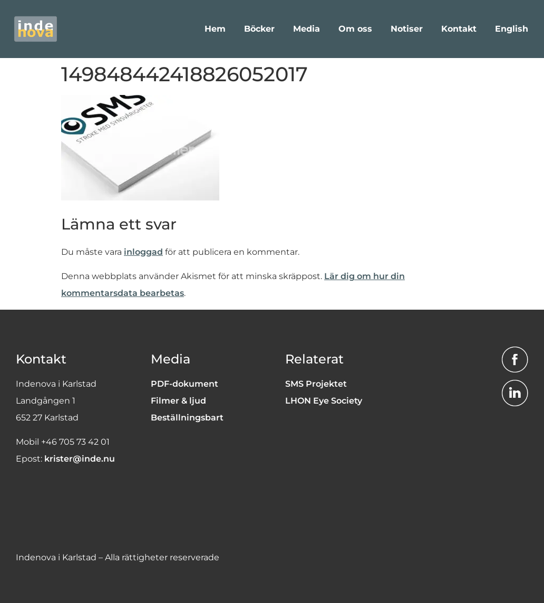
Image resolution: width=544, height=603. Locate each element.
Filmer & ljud (178, 401)
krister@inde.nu (79, 459)
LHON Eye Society (323, 401)
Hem (215, 29)
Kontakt (459, 29)
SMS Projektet (316, 384)
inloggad (143, 252)
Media (306, 29)
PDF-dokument (184, 384)
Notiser (407, 29)
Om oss (355, 29)
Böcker (259, 29)
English (511, 29)
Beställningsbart (187, 418)
